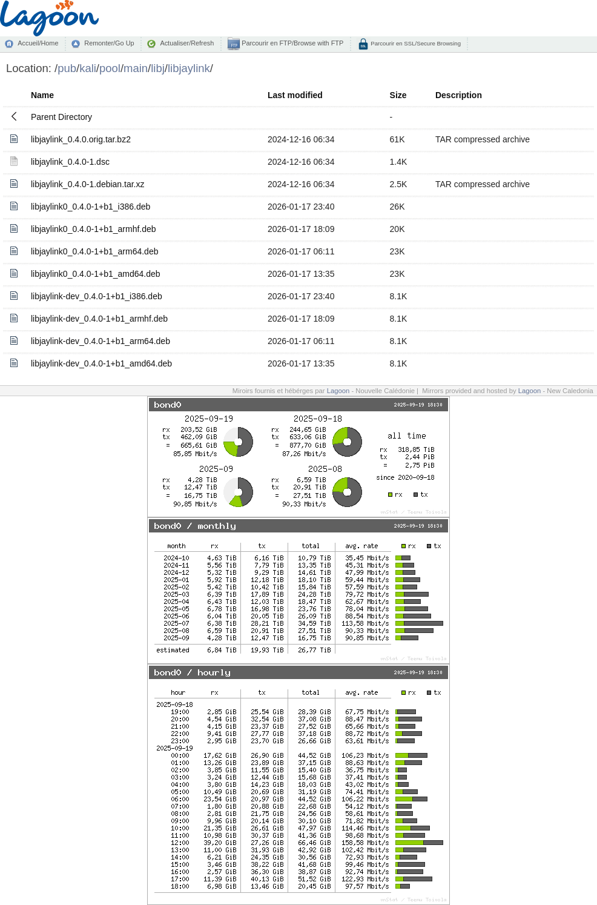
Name (42, 95)
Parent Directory (61, 117)
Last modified (295, 95)
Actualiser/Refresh (187, 43)
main (136, 68)
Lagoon (338, 390)
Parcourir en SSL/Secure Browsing (415, 43)
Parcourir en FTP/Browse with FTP (291, 43)
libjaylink (189, 68)
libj (158, 68)
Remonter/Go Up (109, 43)
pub (67, 68)
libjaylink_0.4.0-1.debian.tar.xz (88, 184)
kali (87, 68)
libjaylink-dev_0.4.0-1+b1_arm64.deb (100, 341)
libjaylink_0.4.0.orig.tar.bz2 (81, 139)
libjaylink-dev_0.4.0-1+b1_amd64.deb (101, 363)
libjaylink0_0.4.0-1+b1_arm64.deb (95, 251)
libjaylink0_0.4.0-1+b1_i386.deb (90, 206)
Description (458, 95)
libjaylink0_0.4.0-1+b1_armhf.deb (93, 229)
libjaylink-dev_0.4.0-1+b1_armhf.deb (99, 318)
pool (109, 68)
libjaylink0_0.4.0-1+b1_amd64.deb (95, 274)
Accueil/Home (38, 43)
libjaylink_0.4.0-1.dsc (70, 162)
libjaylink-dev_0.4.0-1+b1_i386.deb (96, 296)
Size (398, 95)
